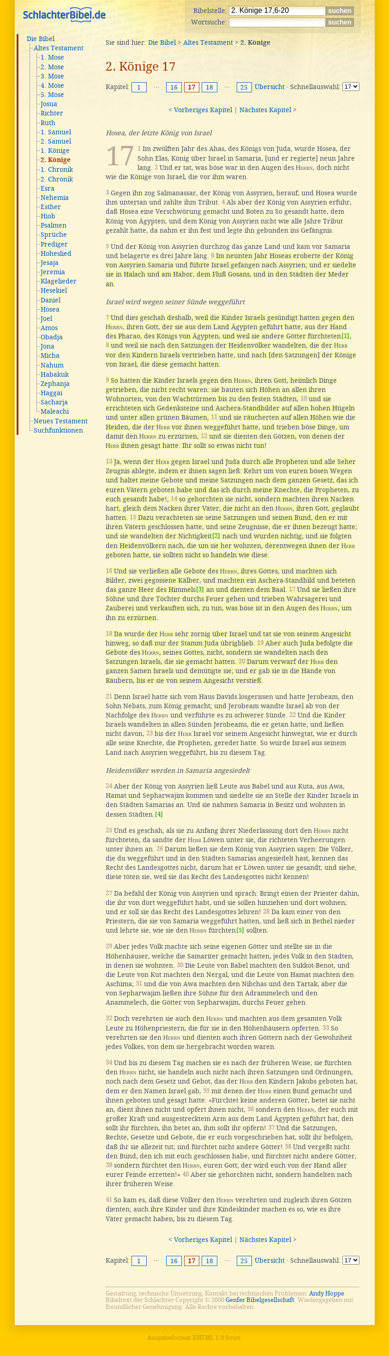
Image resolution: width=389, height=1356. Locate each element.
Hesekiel (54, 290)
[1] (345, 335)
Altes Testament (59, 48)
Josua (49, 104)
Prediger (54, 244)
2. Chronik (57, 179)
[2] (216, 535)
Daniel (50, 300)
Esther (51, 207)
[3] (200, 589)
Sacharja (54, 402)
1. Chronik (57, 169)
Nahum (52, 365)
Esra (47, 188)
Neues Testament (61, 421)
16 (174, 87)
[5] (240, 930)
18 (209, 87)
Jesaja (50, 262)
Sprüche (54, 234)
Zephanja (55, 383)
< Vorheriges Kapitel (200, 110)
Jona (47, 346)
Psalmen (53, 225)
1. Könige (55, 150)
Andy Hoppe (326, 1293)
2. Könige (56, 160)
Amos (49, 327)
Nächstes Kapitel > (268, 110)
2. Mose (52, 67)
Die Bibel (40, 38)
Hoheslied (56, 253)
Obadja (52, 337)
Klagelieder (59, 281)
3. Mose (52, 76)
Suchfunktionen (58, 430)
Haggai (51, 393)
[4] (159, 814)
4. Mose (52, 85)
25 (244, 87)
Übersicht (270, 86)
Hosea (50, 309)
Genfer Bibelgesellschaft (260, 1299)
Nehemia (55, 197)
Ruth (48, 123)
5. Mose (52, 94)
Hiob (48, 216)
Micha (50, 355)
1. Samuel (56, 132)
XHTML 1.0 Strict (216, 1337)
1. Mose (52, 57)
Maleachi (55, 411)
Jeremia (53, 272)
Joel (46, 318)
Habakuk (55, 374)
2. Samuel (56, 141)
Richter (52, 113)
